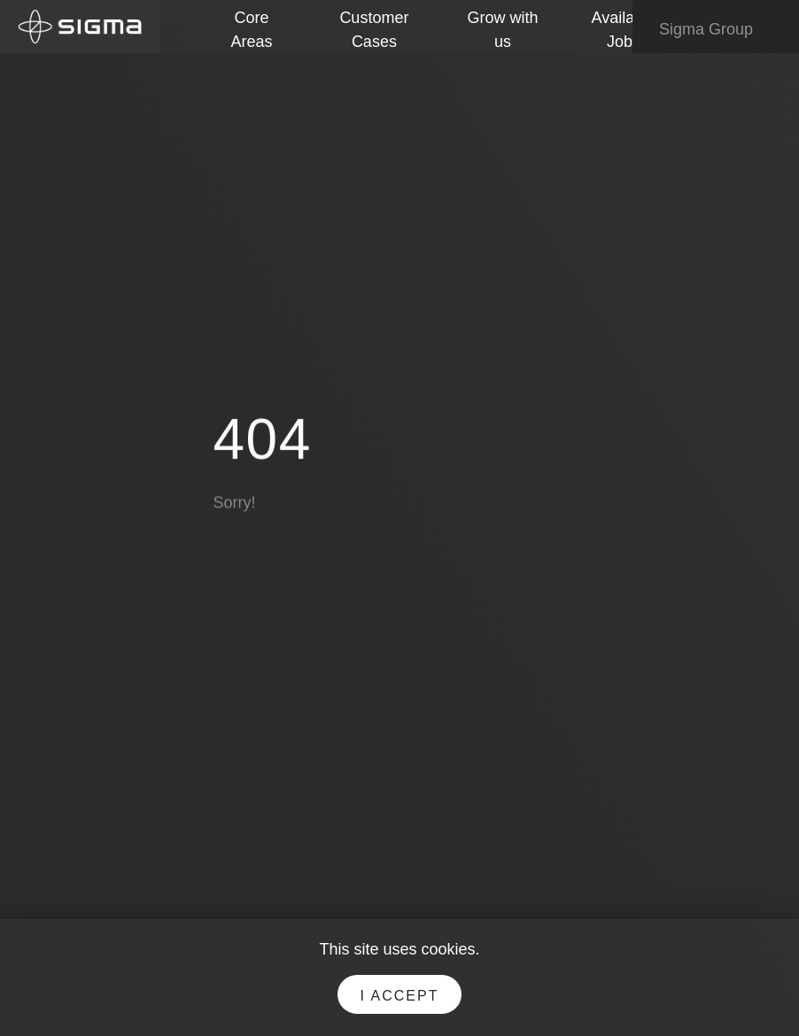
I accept (400, 995)
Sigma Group (718, 30)
